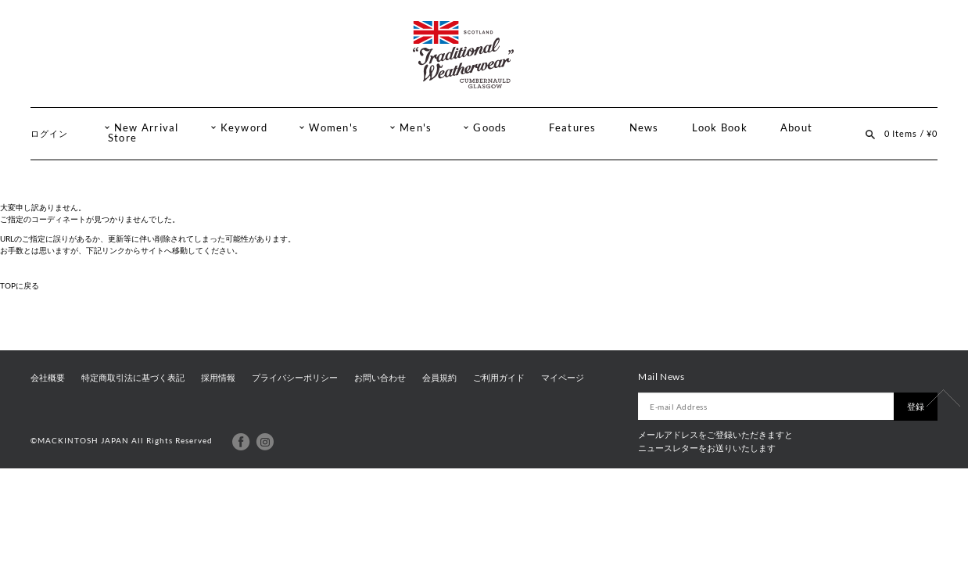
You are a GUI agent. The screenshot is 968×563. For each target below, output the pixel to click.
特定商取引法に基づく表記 (133, 377)
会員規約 (439, 377)
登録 (915, 406)
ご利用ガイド (499, 377)
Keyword (244, 128)
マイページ (562, 377)
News (644, 128)
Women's (333, 128)
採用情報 (218, 377)
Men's (416, 128)
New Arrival (146, 128)
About (796, 128)
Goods (490, 128)
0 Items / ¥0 (911, 133)
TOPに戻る (19, 285)
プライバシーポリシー (295, 377)
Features (573, 128)
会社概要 (47, 377)
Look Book (720, 128)
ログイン (49, 133)
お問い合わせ (380, 377)
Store (122, 138)
